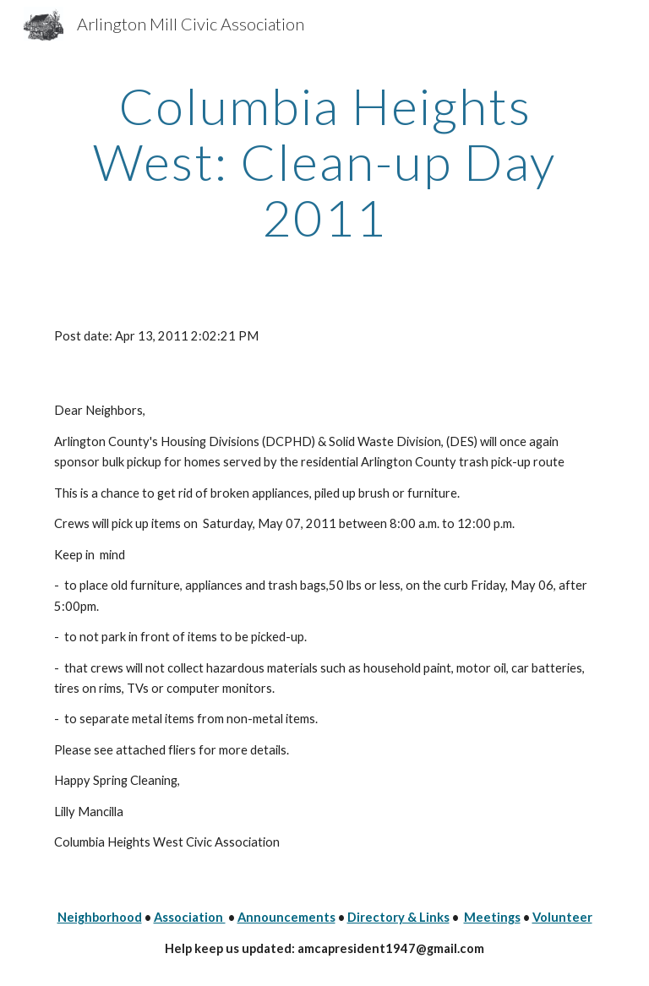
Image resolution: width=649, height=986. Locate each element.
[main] (324, 161)
